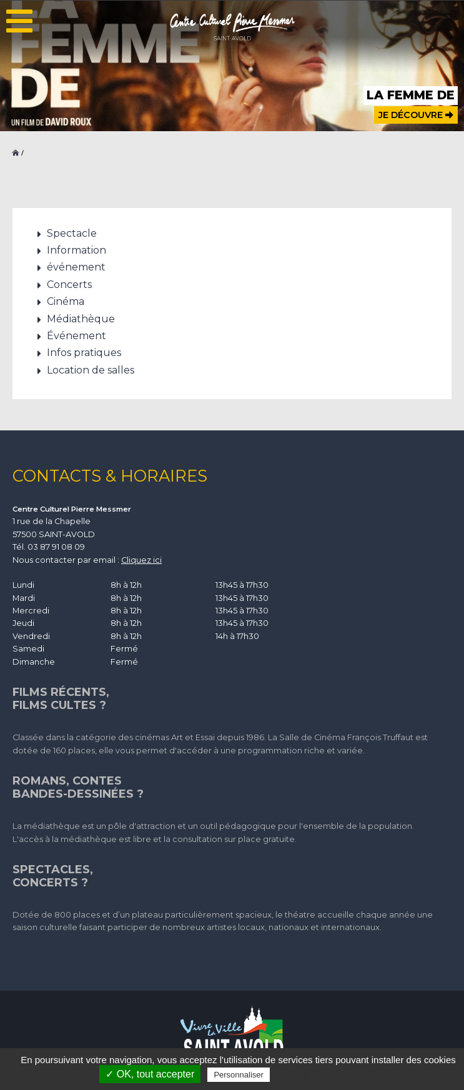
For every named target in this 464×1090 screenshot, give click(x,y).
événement (76, 267)
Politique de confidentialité (327, 1074)
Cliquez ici (141, 560)
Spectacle (72, 233)
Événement (76, 336)
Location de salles (90, 370)
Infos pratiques (84, 353)
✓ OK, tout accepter (150, 1074)
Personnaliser (239, 1074)
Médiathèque (81, 319)
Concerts (69, 284)
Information (76, 250)
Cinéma (65, 301)
